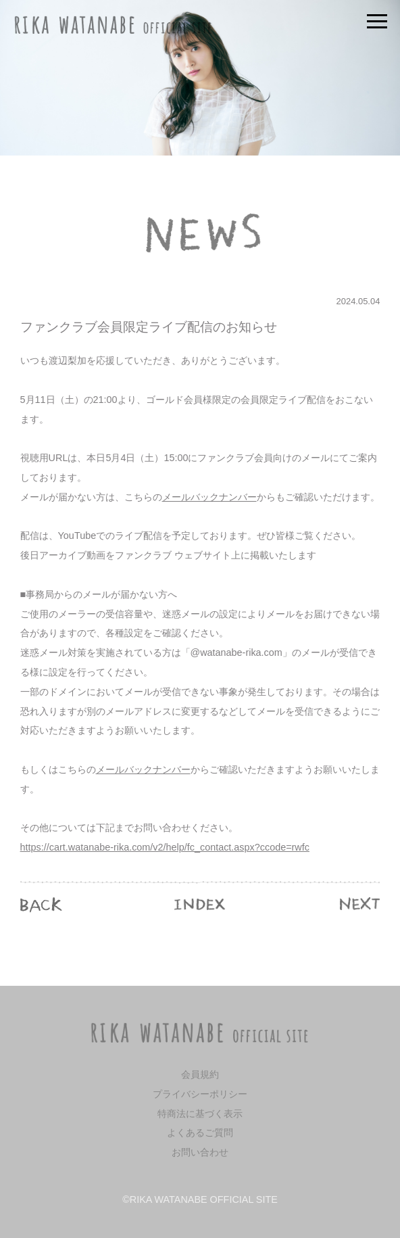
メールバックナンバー (209, 497)
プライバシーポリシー (200, 1094)
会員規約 (200, 1074)
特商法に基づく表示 (200, 1113)
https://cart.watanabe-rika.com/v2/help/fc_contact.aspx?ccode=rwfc (164, 847)
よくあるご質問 (200, 1132)
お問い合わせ (200, 1152)
